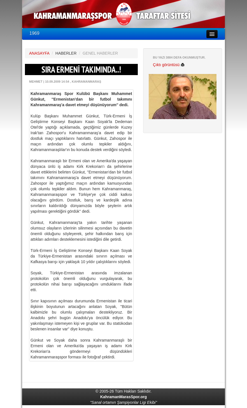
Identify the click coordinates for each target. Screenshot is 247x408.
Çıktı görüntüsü (169, 64)
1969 (34, 33)
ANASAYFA (39, 53)
